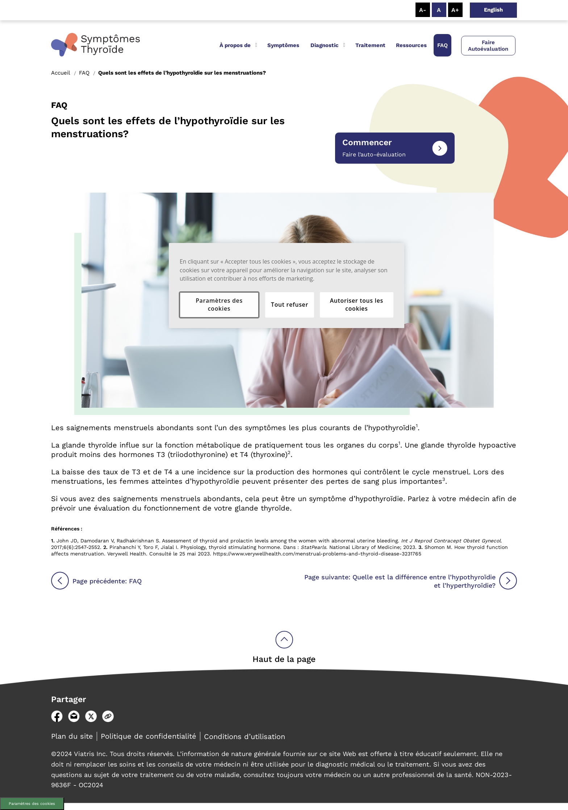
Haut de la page (284, 659)
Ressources (411, 45)
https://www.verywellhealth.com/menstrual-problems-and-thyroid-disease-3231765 (317, 554)
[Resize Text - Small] (422, 10)
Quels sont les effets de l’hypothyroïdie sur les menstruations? (182, 73)
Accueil (60, 73)
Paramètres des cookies (32, 803)
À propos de (235, 45)
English (493, 10)
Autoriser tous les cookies (356, 304)
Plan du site (72, 736)
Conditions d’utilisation (244, 736)
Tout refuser (289, 305)
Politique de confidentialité (148, 736)
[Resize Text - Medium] (439, 10)
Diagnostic (324, 45)
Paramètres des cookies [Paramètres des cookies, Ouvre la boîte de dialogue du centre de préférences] (219, 304)
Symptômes (283, 45)
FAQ (442, 45)
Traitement (370, 45)
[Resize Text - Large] (455, 10)
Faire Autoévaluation (488, 45)
